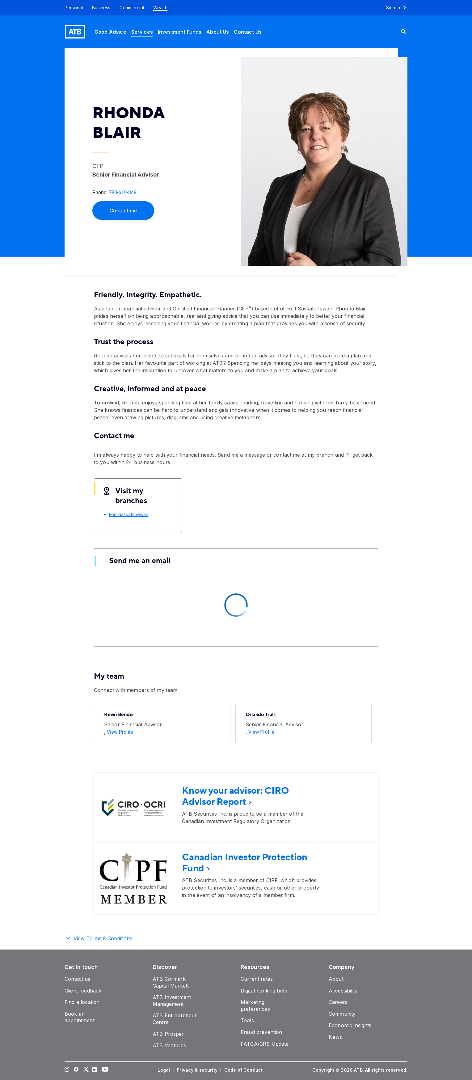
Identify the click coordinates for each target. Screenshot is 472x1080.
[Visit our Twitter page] (85, 1070)
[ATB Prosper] (168, 1034)
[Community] (342, 1014)
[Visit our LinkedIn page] (94, 1070)
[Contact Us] (248, 32)
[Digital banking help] (264, 991)
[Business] (101, 8)
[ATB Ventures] (169, 1045)
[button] (236, 937)
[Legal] (164, 1070)
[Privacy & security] (197, 1070)
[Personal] (71, 8)
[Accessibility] (343, 991)
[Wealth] (160, 8)
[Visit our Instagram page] (67, 1070)
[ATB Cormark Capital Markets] (171, 982)
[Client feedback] (83, 991)
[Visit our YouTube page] (104, 1070)
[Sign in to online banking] (399, 8)
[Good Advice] (110, 32)
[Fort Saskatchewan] (129, 514)
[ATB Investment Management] (172, 1000)
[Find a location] (82, 1002)
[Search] (408, 32)
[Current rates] (257, 979)
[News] (335, 1037)
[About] (336, 979)
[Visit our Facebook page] (76, 1070)
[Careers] (338, 1002)
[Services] (142, 32)
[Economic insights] (350, 1025)
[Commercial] (132, 8)
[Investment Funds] (179, 32)
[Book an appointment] (80, 1017)
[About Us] (217, 32)
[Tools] (247, 1020)
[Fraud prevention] (261, 1032)
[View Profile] (120, 732)
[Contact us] (78, 979)
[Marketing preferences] (255, 1005)
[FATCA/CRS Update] (265, 1044)
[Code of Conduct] (244, 1070)
